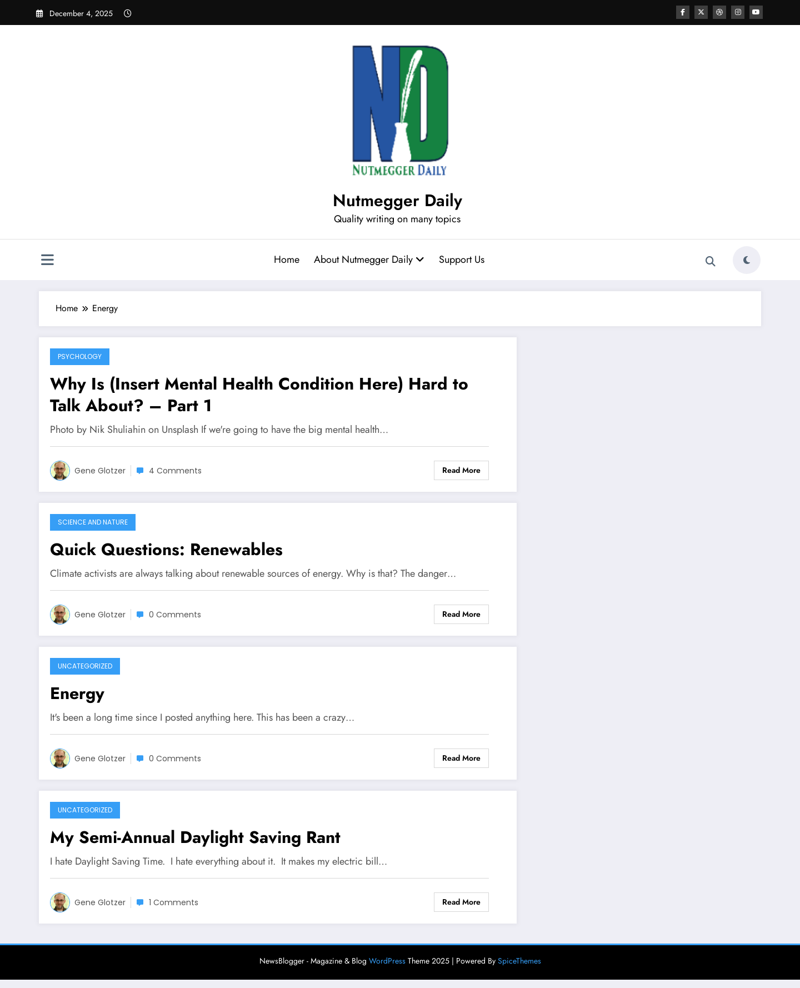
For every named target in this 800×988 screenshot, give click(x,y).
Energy (77, 693)
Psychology (80, 356)
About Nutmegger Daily (369, 259)
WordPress (387, 960)
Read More (461, 470)
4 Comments (175, 470)
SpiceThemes (519, 960)
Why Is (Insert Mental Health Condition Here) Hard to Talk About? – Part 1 (259, 394)
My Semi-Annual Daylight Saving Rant (195, 837)
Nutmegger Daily (397, 200)
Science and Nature (93, 522)
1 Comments (173, 902)
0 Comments (175, 614)
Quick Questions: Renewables (166, 549)
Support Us (461, 259)
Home (286, 259)
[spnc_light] (747, 260)
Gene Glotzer (100, 470)
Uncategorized (85, 666)
